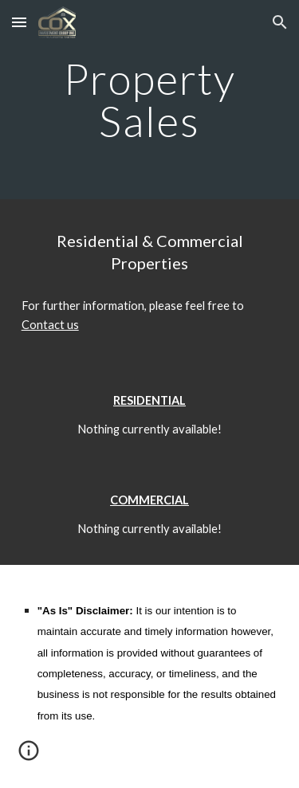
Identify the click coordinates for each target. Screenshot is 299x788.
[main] (150, 100)
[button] (19, 22)
